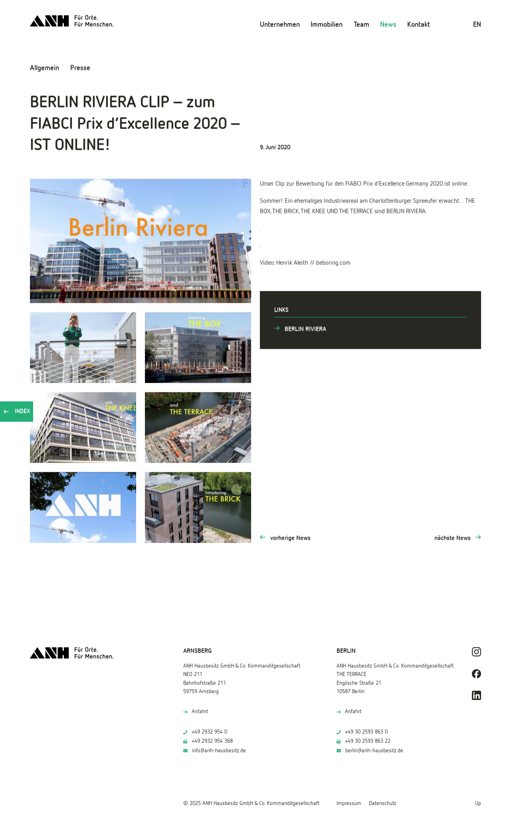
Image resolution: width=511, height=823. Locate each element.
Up (478, 803)
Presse (80, 67)
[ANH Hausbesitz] (72, 21)
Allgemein (44, 67)
